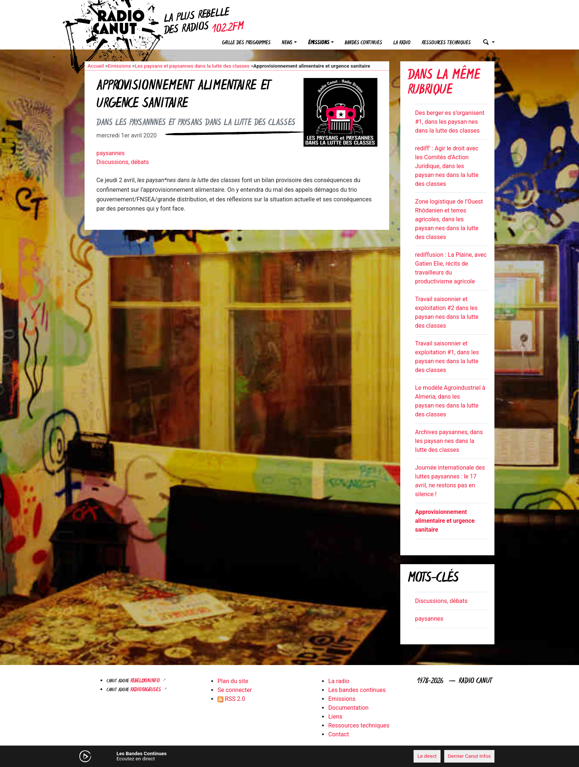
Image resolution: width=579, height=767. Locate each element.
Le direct (426, 756)
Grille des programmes (246, 43)
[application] (289, 756)
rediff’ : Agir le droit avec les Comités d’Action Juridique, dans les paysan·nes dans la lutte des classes (447, 166)
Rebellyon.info (145, 681)
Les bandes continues (357, 689)
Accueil (96, 66)
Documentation (348, 707)
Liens (335, 716)
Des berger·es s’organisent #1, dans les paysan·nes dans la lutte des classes (449, 121)
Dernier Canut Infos (469, 756)
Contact (338, 734)
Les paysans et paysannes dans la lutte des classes (192, 66)
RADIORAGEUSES (146, 690)
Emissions (119, 66)
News (287, 43)
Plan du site (232, 681)
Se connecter (234, 689)
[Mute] (199, 756)
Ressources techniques (446, 43)
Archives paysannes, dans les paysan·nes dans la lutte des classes (449, 441)
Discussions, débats (122, 162)
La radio (402, 43)
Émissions (318, 43)
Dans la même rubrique (444, 83)
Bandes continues (363, 43)
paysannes (110, 153)
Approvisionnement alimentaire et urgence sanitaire (444, 520)
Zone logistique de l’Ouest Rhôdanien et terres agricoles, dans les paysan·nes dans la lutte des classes (449, 219)
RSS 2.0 (231, 698)
